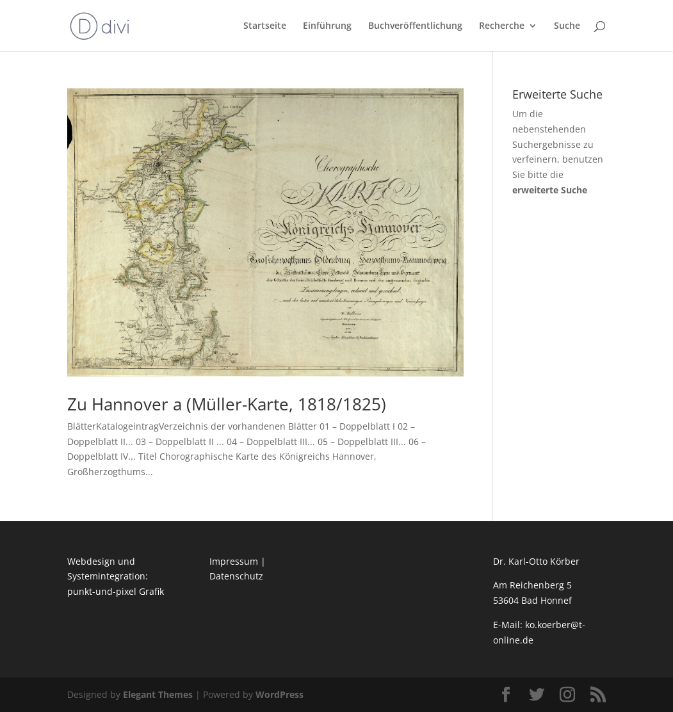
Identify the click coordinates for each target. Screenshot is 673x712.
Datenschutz (236, 576)
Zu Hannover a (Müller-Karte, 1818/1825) (226, 404)
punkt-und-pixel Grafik (115, 591)
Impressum (233, 561)
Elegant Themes (158, 694)
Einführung (327, 26)
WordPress (279, 694)
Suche (567, 26)
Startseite (264, 26)
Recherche (501, 26)
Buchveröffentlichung (415, 26)
